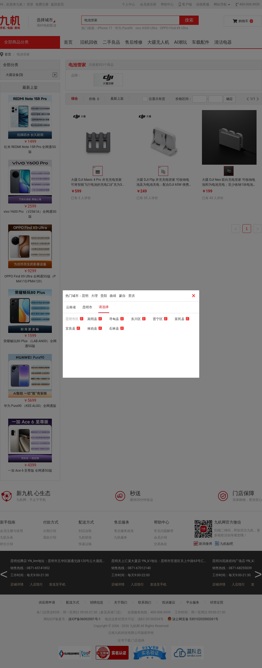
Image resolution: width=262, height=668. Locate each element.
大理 (94, 296)
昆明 (85, 296)
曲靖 (113, 296)
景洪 (131, 296)
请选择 (104, 307)
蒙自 (122, 296)
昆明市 (87, 307)
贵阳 (103, 296)
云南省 (71, 307)
